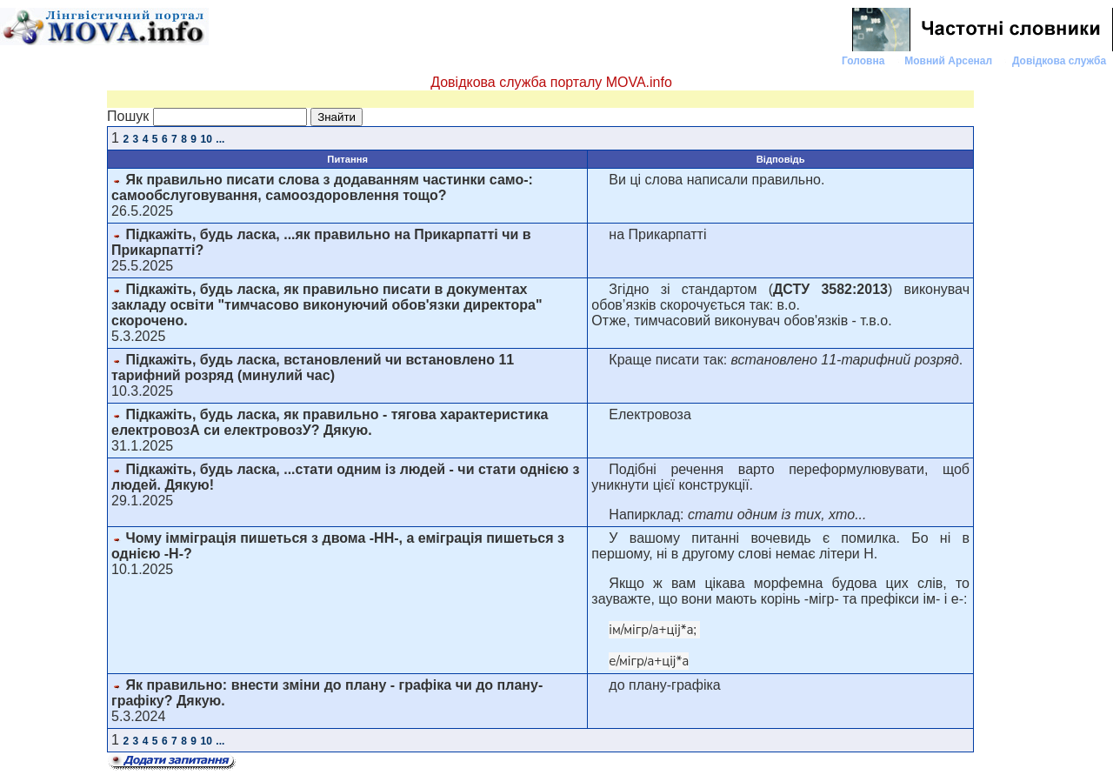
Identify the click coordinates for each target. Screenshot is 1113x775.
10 (206, 139)
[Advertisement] (1043, 330)
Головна (865, 61)
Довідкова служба (1061, 61)
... (220, 139)
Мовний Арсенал (949, 61)
